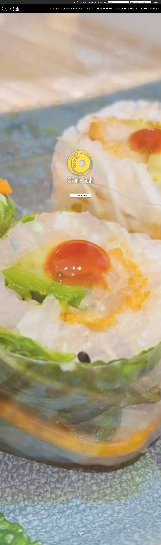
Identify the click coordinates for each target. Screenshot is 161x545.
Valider (156, 2)
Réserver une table (80, 196)
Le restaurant (72, 8)
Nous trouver (150, 8)
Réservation (105, 8)
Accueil (55, 8)
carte (89, 8)
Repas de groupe (127, 8)
